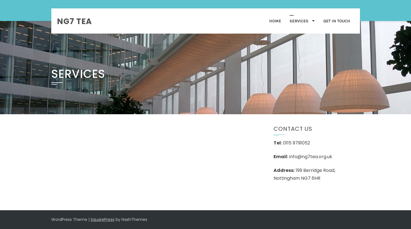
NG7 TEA (74, 21)
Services (299, 21)
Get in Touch (336, 21)
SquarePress (102, 219)
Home (275, 21)
